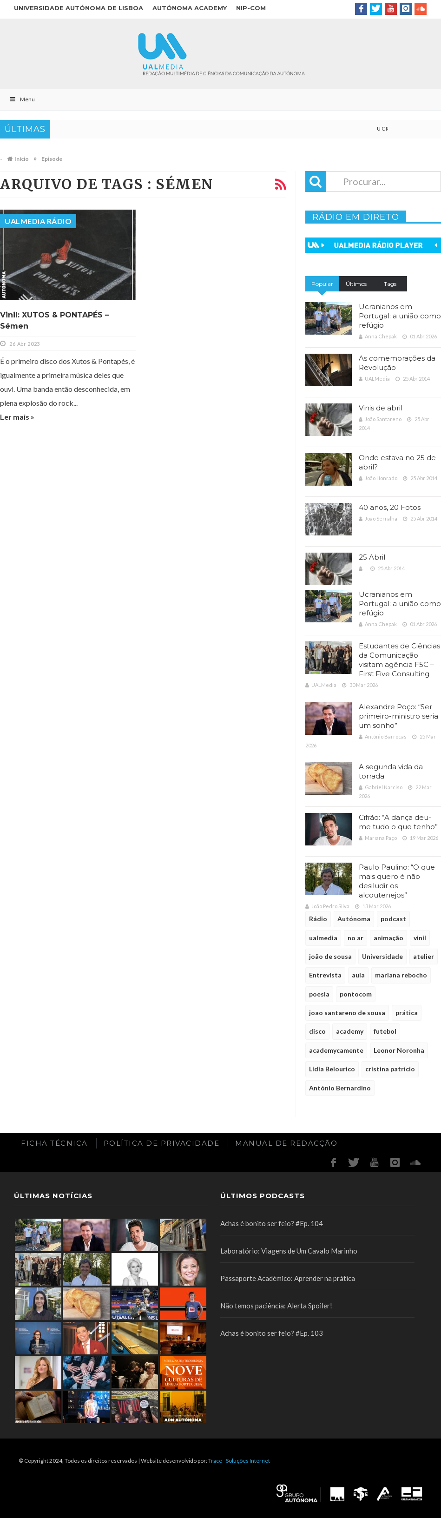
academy (349, 1031)
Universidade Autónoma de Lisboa (78, 8)
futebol (385, 1031)
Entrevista (325, 975)
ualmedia (323, 938)
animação (388, 938)
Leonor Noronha (399, 1050)
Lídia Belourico (332, 1069)
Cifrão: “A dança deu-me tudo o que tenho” (398, 822)
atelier (423, 956)
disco (317, 1031)
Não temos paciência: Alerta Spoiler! (276, 1305)
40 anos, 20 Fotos (390, 507)
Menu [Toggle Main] (22, 99)
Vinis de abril (380, 407)
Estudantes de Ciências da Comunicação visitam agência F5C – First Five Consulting (399, 659)
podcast (393, 919)
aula (358, 975)
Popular (322, 283)
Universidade (382, 956)
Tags (390, 283)
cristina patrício (390, 1069)
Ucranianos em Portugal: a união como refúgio (400, 316)
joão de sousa (330, 956)
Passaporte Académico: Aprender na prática (287, 1278)
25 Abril (372, 557)
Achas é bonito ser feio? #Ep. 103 (271, 1333)
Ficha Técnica (54, 1143)
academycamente (336, 1050)
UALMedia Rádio (38, 221)
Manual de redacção (286, 1143)
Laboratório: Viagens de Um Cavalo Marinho (288, 1251)
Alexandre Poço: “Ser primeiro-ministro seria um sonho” (398, 716)
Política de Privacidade (162, 1143)
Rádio (318, 919)
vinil (420, 938)
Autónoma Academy (189, 8)
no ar (355, 938)
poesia (319, 994)
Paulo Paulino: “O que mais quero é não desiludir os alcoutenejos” (397, 881)
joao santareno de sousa (347, 1012)
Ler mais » (17, 416)
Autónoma (353, 919)
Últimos (356, 283)
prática (406, 1012)
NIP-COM (251, 8)
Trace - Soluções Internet (239, 1460)
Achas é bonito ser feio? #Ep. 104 (271, 1223)
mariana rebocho (401, 975)
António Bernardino (340, 1088)
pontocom (356, 994)
